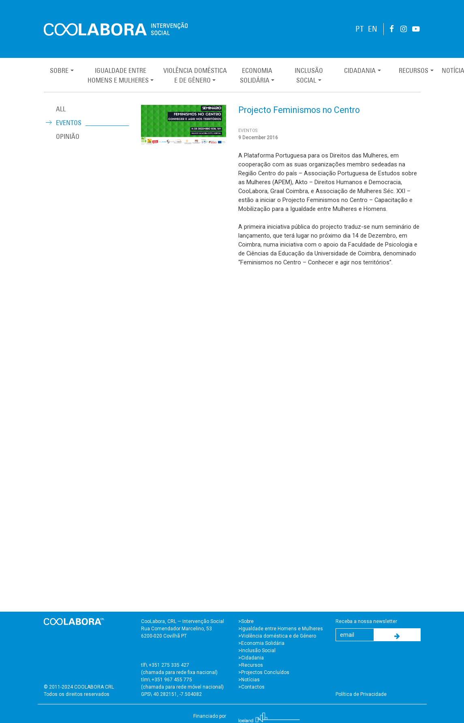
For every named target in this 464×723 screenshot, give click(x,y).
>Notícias (249, 680)
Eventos (68, 123)
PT (359, 29)
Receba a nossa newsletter (366, 621)
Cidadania (360, 70)
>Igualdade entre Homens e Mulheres (280, 629)
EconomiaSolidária (256, 75)
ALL (61, 109)
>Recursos (250, 665)
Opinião (67, 136)
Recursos (413, 70)
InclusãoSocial (309, 75)
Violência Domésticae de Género (195, 75)
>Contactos (251, 687)
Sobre (59, 70)
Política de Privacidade (361, 694)
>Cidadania (251, 658)
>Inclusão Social (257, 650)
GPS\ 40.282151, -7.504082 (171, 694)
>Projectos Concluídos (263, 672)
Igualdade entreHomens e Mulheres (118, 75)
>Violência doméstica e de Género (277, 636)
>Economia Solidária (261, 643)
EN (372, 29)
